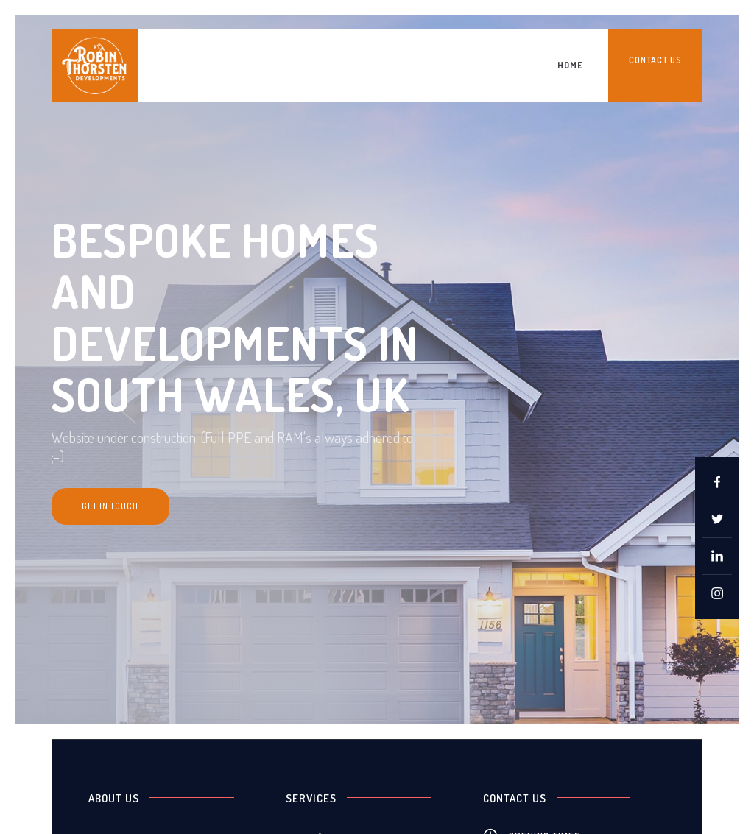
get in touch (110, 506)
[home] (95, 65)
